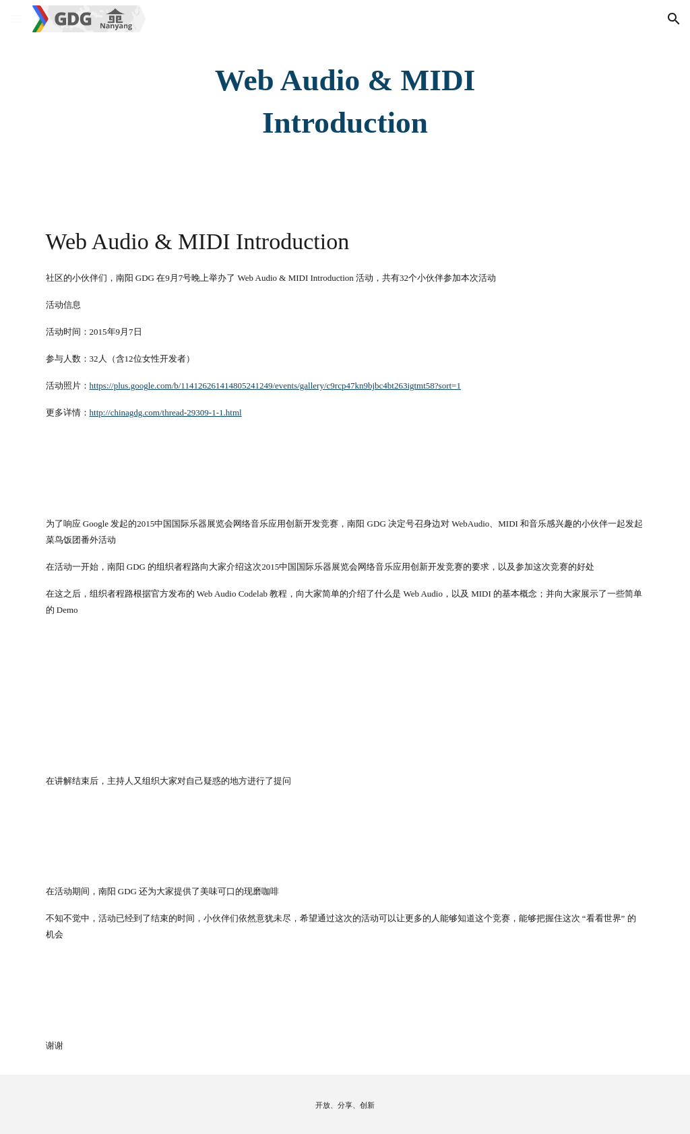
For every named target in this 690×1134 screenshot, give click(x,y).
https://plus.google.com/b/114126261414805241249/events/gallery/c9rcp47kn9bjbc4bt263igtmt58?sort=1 (275, 385)
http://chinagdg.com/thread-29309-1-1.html (166, 412)
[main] (344, 101)
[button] (16, 18)
